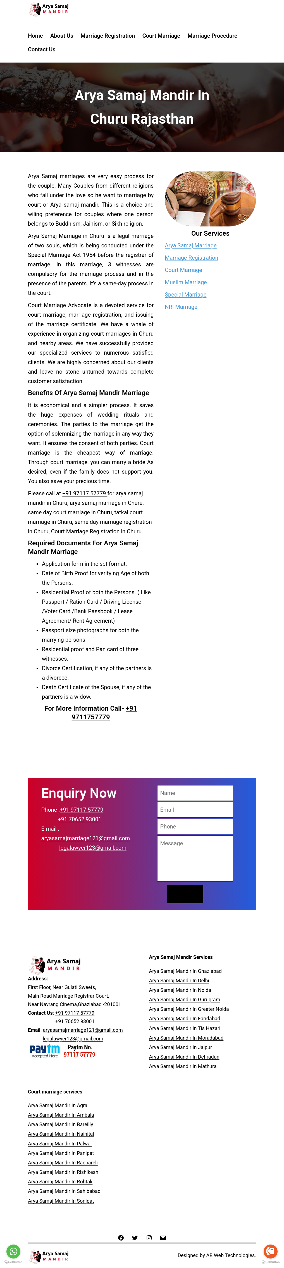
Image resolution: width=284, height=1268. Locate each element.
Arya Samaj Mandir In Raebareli (63, 1163)
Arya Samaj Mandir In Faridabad (184, 1018)
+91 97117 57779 (84, 493)
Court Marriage (161, 35)
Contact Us (42, 49)
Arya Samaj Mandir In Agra (57, 1105)
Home (35, 35)
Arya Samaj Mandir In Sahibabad (64, 1191)
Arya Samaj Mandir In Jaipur (180, 1047)
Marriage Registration (108, 35)
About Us (61, 35)
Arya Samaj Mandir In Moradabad (186, 1038)
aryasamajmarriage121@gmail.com (85, 838)
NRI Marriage (181, 307)
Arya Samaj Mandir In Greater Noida (189, 1009)
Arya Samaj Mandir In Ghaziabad (185, 971)
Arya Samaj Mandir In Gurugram (184, 999)
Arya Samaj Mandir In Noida (180, 990)
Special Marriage (185, 294)
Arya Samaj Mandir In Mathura (183, 1066)
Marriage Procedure (212, 35)
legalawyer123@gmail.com (93, 847)
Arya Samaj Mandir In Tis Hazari (185, 1028)
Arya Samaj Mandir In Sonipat (61, 1201)
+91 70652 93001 (79, 819)
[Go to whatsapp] (13, 1252)
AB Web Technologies (230, 1255)
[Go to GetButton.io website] (271, 1262)
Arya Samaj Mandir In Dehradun (184, 1057)
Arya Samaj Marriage (191, 245)
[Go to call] (271, 1252)
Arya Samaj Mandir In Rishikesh (63, 1172)
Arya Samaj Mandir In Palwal (60, 1144)
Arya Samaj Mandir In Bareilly (60, 1124)
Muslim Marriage (186, 282)
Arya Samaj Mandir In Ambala (61, 1115)
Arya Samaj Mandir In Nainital (61, 1134)
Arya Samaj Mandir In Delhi (179, 980)
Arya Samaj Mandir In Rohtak (60, 1182)
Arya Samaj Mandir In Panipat (61, 1153)
